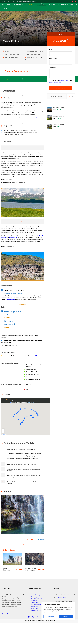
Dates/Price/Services (21, 79)
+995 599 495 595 (62, 598)
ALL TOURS (29, 5)
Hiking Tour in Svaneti (59, 116)
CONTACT (5, 8)
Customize (51, 616)
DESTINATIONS (18, 5)
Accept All (66, 616)
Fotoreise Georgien (6, 569)
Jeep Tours (34, 600)
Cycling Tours (35, 602)
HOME (2, 5)
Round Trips (34, 606)
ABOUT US (9, 5)
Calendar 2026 (63, 5)
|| (8, 613)
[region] (58, 611)
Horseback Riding (36, 604)
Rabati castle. (13, 237)
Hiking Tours (34, 608)
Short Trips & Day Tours (37, 599)
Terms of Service (64, 81)
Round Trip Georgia (58, 107)
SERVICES (52, 5)
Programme (8, 79)
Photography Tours (36, 597)
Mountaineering (35, 595)
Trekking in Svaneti (58, 124)
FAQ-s (40, 79)
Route (33, 79)
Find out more (10, 299)
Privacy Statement (55, 83)
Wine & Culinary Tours (37, 610)
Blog (71, 5)
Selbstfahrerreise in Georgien (30, 569)
